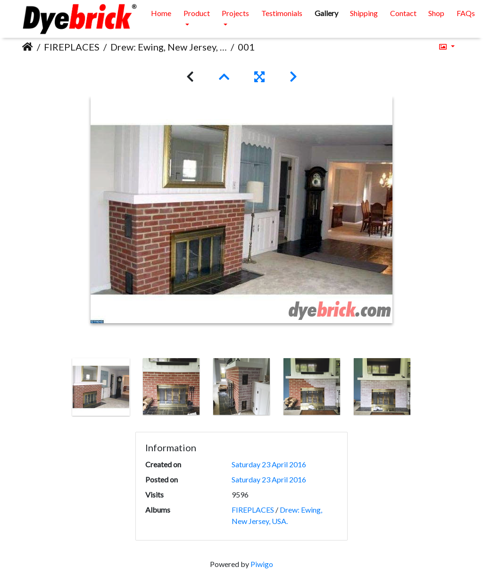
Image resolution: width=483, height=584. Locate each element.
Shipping (364, 13)
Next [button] (424, 389)
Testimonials (281, 13)
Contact (403, 13)
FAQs (466, 13)
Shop (436, 13)
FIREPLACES (72, 46)
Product (196, 13)
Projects (235, 13)
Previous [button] (59, 389)
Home (161, 13)
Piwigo (261, 563)
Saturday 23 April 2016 (269, 464)
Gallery (326, 13)
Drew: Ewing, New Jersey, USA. (168, 46)
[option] (101, 387)
